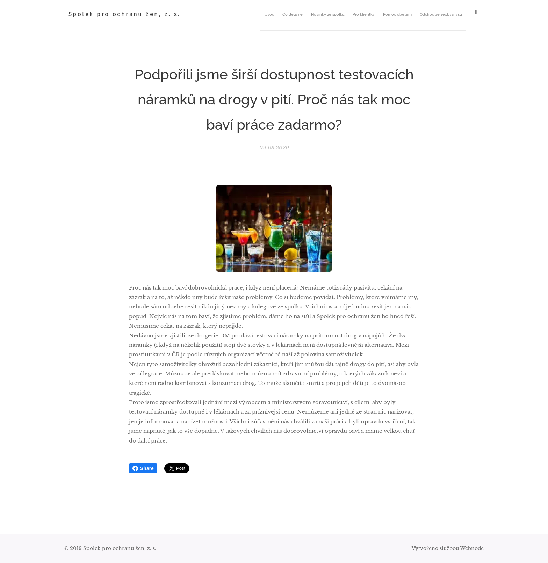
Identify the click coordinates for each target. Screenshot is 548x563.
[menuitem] (326, 14)
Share (143, 468)
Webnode (472, 548)
